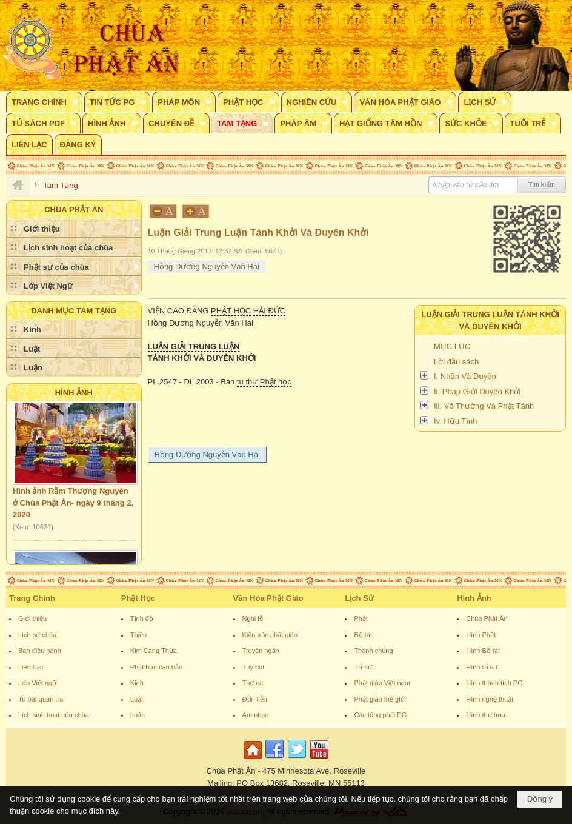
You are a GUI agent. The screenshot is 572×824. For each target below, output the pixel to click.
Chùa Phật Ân (486, 618)
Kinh (137, 682)
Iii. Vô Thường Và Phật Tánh (484, 405)
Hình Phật (481, 634)
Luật (136, 699)
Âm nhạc (255, 714)
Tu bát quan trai (41, 699)
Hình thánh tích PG (494, 682)
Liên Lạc (30, 667)
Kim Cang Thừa (153, 650)
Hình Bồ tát (483, 650)
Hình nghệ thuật (489, 699)
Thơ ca (253, 682)
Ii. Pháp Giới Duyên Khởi (477, 391)
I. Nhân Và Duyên (465, 376)
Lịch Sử (359, 598)
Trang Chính (32, 598)
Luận (137, 714)
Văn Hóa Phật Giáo (268, 598)
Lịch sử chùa (37, 634)
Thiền (138, 634)
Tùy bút (253, 667)
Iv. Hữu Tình (455, 421)
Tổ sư (362, 667)
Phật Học (138, 598)
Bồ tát (363, 634)
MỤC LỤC (452, 346)
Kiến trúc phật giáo (270, 634)
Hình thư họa (485, 714)
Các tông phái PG (380, 714)
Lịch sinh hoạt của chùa (53, 714)
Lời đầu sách (456, 361)
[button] (44, 102)
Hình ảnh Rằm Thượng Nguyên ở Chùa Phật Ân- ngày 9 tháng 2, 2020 (73, 505)
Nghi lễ (252, 618)
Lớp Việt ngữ (37, 682)
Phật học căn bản (156, 667)
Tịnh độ (141, 618)
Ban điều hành (39, 650)
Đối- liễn (254, 699)
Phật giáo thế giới (380, 699)
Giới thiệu (32, 618)
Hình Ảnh (74, 392)
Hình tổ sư (481, 667)
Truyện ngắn (260, 650)
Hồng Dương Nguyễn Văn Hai (206, 266)
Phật (361, 618)
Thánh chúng (373, 650)
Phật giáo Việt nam (382, 682)
